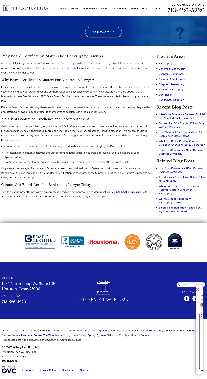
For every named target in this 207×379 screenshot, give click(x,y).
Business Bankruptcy (171, 89)
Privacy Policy (48, 370)
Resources (28, 370)
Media (134, 8)
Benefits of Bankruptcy (172, 68)
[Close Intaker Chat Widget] (197, 287)
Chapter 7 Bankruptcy (171, 74)
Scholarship (118, 8)
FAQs (104, 8)
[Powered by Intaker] (182, 373)
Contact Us (103, 32)
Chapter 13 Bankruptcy (172, 79)
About (74, 8)
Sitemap (85, 370)
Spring (91, 335)
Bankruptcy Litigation (171, 100)
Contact (157, 8)
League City (141, 330)
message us (137, 192)
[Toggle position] (191, 287)
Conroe (38, 335)
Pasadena (27, 335)
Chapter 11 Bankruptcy (172, 84)
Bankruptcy (90, 8)
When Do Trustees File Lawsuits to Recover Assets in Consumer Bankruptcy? (179, 190)
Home (63, 8)
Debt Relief (165, 94)
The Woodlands (52, 335)
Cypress (101, 335)
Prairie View (108, 330)
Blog (145, 8)
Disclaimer (68, 370)
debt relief (72, 68)
